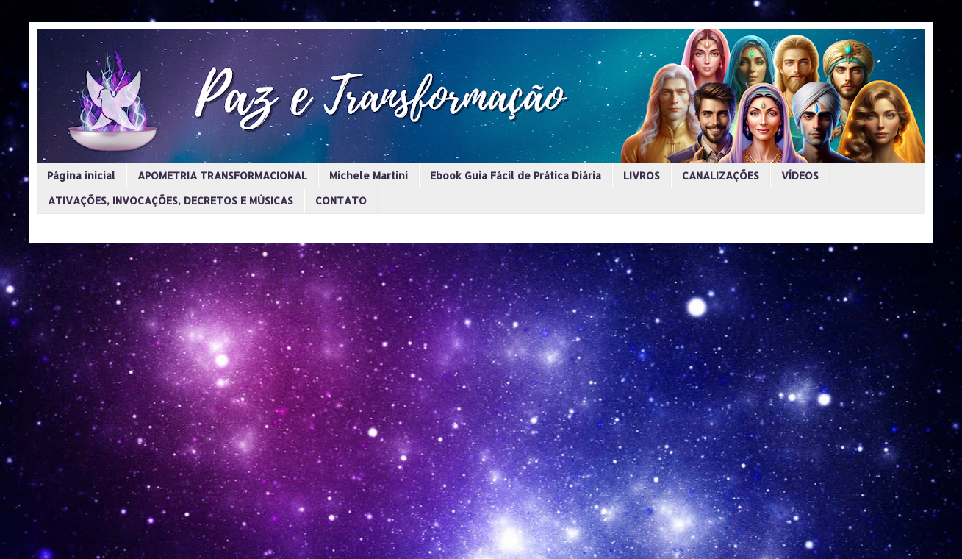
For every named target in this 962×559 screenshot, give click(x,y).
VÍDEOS (800, 175)
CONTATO (341, 200)
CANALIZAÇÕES (720, 175)
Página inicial (81, 175)
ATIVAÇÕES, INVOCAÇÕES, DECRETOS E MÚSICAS (170, 200)
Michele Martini (368, 175)
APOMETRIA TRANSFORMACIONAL (222, 175)
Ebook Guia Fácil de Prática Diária (515, 175)
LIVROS (641, 175)
